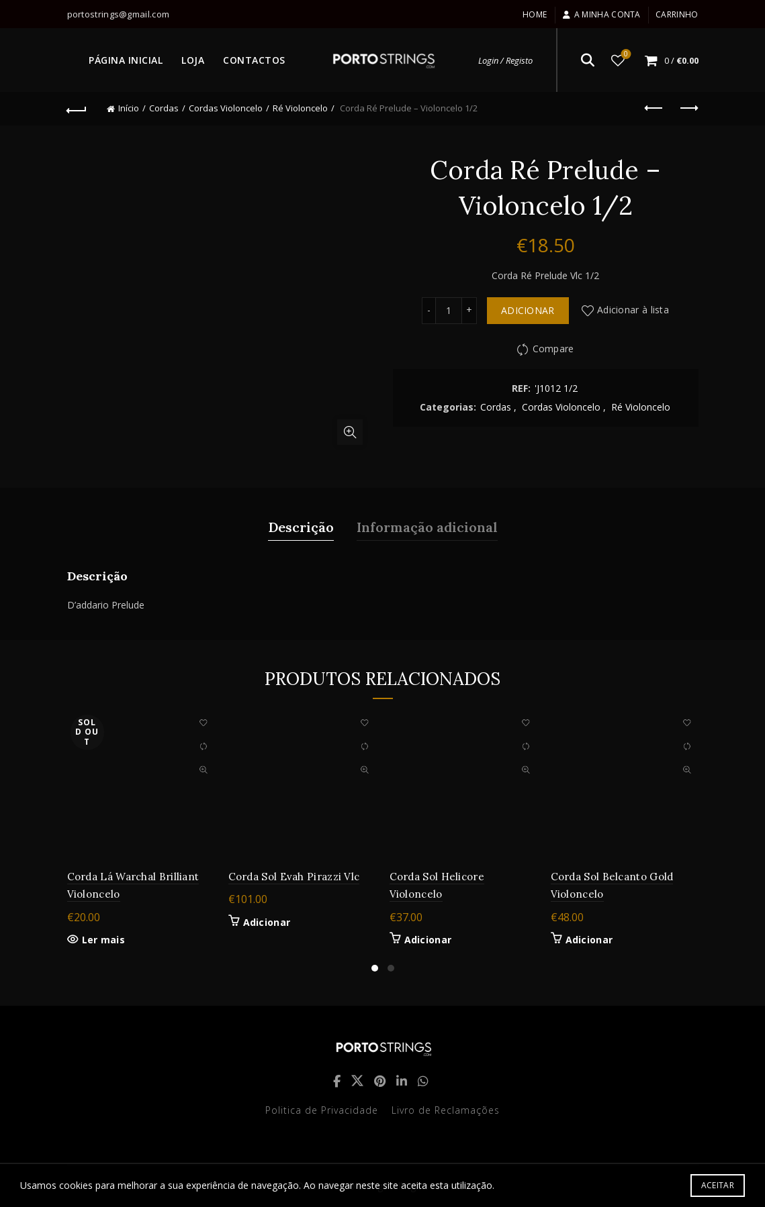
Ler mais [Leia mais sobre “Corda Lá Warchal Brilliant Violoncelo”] (103, 940)
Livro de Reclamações (446, 1110)
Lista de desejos (624, 54)
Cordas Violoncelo (226, 108)
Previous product (654, 108)
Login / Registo (505, 60)
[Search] (587, 60)
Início (128, 108)
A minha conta (601, 14)
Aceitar (717, 1185)
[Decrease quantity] (428, 310)
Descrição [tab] (301, 527)
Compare (553, 348)
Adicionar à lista (633, 309)
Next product (688, 108)
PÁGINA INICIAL (126, 60)
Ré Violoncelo (300, 108)
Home (535, 14)
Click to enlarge (350, 432)
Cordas (164, 108)
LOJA (192, 60)
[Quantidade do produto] (448, 310)
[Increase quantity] (469, 310)
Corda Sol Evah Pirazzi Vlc (294, 876)
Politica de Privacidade (321, 1110)
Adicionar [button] (267, 922)
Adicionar (528, 310)
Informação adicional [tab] (427, 527)
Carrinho (677, 14)
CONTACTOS (254, 60)
